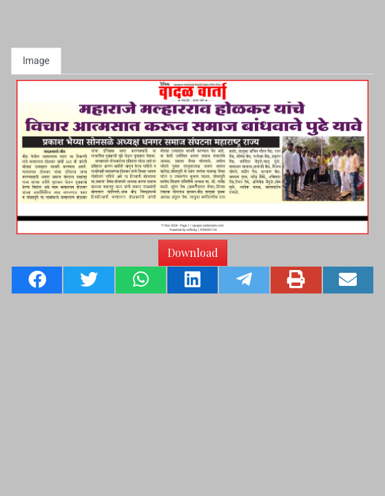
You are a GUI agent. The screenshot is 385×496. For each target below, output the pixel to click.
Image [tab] (36, 60)
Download (192, 252)
